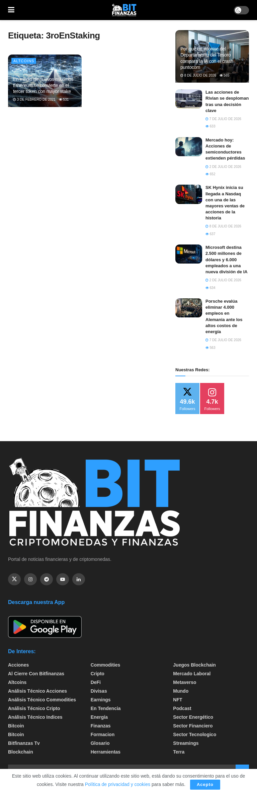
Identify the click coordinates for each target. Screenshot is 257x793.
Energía (99, 717)
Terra (178, 752)
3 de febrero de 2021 (34, 99)
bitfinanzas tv (24, 743)
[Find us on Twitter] (14, 579)
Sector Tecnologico (194, 734)
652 (210, 174)
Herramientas (106, 752)
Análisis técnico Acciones (37, 691)
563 (210, 348)
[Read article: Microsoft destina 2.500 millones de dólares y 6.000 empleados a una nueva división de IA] (188, 254)
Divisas (99, 691)
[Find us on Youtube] (62, 579)
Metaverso (184, 682)
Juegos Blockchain (194, 665)
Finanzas (101, 725)
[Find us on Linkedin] (78, 579)
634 (210, 288)
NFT (177, 699)
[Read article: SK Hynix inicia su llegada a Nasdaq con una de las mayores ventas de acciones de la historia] (188, 194)
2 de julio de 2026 (223, 167)
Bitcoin (16, 725)
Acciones (18, 665)
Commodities (105, 665)
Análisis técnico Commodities (42, 699)
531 (64, 99)
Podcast (182, 708)
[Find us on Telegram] (46, 579)
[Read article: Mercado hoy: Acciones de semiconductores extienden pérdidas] (188, 146)
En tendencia (106, 708)
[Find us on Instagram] (30, 579)
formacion (103, 734)
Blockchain (20, 752)
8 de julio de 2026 (198, 75)
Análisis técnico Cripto (34, 708)
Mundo (180, 691)
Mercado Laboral (191, 673)
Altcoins (23, 61)
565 (224, 75)
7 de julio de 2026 (223, 119)
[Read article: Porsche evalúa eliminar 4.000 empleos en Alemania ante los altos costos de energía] (188, 307)
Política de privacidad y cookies (118, 784)
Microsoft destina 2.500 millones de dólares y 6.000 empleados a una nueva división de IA (226, 259)
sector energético (193, 717)
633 (210, 126)
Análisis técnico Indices (35, 717)
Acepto (205, 784)
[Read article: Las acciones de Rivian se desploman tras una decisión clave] (188, 98)
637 (210, 234)
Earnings (101, 699)
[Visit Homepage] (124, 10)
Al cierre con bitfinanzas (36, 673)
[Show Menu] (11, 10)
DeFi (96, 682)
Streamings (185, 743)
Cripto (97, 673)
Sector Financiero (192, 725)
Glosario (100, 743)
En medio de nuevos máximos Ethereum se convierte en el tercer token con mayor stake (43, 85)
